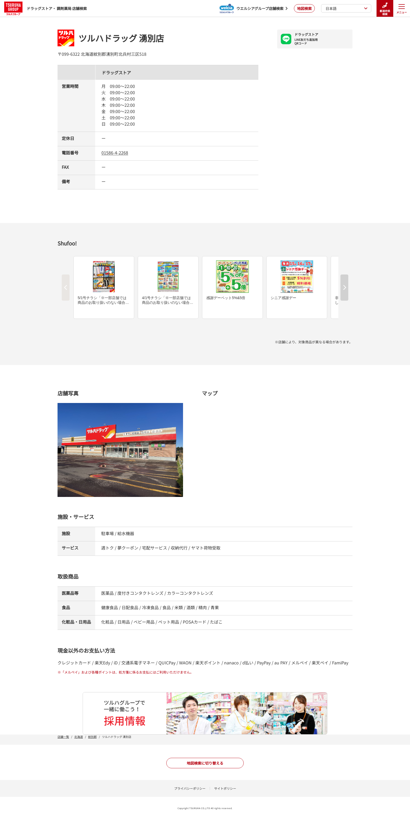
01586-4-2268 (114, 152)
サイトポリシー (225, 788)
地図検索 (304, 8)
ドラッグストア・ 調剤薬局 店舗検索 (45, 8)
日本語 (347, 8)
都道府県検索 (385, 8)
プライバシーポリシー (190, 788)
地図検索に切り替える (205, 763)
